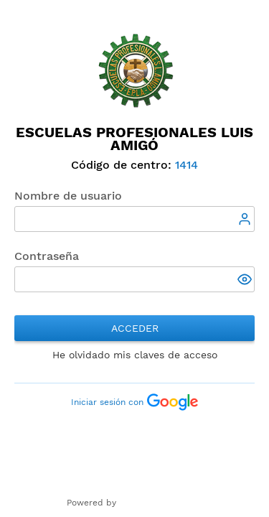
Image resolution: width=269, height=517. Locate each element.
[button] (246, 280)
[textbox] (134, 219)
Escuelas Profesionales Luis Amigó (134, 139)
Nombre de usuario (68, 195)
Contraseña (46, 256)
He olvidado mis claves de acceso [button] (134, 354)
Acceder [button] (135, 328)
